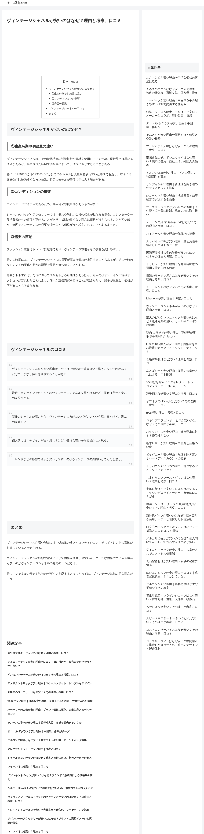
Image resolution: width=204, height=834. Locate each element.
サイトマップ (150, 824)
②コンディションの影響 (66, 99)
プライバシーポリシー (171, 824)
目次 (66, 81)
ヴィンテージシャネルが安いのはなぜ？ (72, 88)
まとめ (52, 114)
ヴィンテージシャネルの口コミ (66, 109)
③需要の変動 (59, 104)
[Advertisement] (70, 48)
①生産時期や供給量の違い (67, 93)
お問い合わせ (192, 824)
